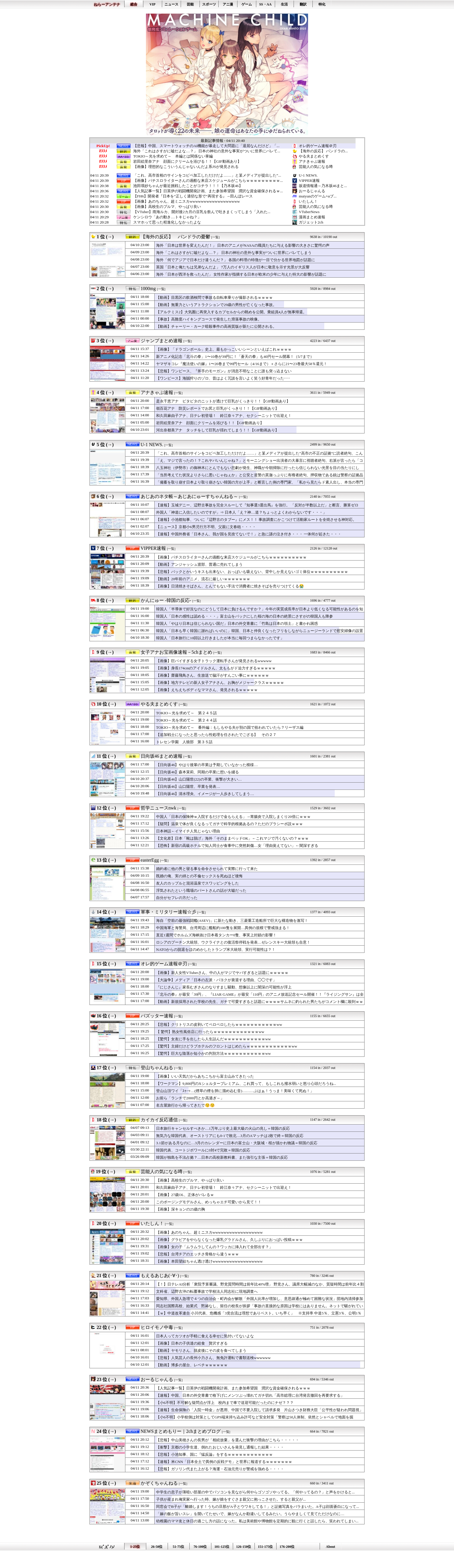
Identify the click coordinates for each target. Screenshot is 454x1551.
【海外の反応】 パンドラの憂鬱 (175, 236)
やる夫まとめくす (314, 156)
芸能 (190, 4)
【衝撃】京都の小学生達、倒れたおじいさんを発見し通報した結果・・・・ (220, 1447)
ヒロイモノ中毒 (157, 1327)
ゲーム (246, 4)
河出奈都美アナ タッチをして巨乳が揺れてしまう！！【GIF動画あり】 (217, 430)
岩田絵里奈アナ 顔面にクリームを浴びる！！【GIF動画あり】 (187, 161)
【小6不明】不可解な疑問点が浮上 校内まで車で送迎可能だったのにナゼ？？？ (225, 1402)
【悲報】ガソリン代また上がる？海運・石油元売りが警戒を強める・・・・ (220, 1469)
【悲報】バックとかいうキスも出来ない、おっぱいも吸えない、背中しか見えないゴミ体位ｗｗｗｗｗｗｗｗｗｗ (252, 572)
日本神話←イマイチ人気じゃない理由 (188, 831)
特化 (321, 4)
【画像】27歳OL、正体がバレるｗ (185, 1195)
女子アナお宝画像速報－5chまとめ (176, 652)
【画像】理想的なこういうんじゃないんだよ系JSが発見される (186, 166)
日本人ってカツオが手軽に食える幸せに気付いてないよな (205, 1336)
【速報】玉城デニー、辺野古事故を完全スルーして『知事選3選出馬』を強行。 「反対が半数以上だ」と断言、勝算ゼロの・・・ (257, 508)
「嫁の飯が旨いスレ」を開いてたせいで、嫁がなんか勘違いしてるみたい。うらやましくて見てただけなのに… (250, 1514)
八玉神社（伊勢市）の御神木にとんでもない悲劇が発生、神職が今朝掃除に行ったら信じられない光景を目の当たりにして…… (257, 470)
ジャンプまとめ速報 (161, 340)
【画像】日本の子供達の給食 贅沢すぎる (192, 1343)
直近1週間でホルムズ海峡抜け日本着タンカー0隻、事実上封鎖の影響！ (216, 935)
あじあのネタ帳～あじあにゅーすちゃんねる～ (189, 496)
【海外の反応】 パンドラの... (323, 151)
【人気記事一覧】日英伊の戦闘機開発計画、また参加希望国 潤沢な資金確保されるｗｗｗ (233, 1388)
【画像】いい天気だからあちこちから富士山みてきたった (205, 1076)
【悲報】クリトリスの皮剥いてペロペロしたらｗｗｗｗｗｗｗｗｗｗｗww (219, 1024)
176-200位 (287, 1547)
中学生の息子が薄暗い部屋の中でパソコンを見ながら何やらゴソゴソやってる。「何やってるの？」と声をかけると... (255, 1492)
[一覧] (215, 237)
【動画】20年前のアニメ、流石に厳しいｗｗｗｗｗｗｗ (207, 579)
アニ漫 (228, 4)
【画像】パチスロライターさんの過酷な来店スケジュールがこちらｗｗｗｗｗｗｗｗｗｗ (231, 557)
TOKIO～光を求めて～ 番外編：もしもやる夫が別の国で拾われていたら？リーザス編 (229, 727)
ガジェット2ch (311, 222)
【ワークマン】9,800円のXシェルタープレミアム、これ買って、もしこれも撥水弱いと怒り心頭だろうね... (246, 1083)
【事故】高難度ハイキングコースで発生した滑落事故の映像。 (208, 319)
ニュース (171, 4)
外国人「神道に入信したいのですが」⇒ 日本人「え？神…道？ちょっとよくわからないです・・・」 (241, 512)
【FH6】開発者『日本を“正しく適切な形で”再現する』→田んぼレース (193, 196)
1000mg (148, 288)
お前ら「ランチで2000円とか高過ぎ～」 (190, 1098)
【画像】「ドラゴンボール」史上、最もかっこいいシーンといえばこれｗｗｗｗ (224, 349)
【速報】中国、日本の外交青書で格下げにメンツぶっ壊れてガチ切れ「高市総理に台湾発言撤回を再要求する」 (250, 1395)
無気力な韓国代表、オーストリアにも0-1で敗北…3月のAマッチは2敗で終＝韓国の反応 (229, 1136)
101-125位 (222, 1547)
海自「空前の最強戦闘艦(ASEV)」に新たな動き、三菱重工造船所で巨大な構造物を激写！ (232, 920)
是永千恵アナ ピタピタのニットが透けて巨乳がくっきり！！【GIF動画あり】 (223, 401)
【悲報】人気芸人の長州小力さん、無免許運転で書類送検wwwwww (213, 1358)
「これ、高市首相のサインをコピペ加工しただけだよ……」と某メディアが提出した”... (207, 175)
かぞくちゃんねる (159, 1483)
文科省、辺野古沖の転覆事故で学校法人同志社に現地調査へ (207, 1291)
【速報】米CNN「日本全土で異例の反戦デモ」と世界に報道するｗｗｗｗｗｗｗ (224, 1462)
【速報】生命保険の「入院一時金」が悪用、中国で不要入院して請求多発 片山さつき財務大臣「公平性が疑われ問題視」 (259, 1410)
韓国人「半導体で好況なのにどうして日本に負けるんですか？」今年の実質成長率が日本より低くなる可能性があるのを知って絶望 (259, 612)
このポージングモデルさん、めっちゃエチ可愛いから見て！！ (208, 1202)
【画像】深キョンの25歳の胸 (180, 1209)
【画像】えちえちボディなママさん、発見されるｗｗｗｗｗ (207, 690)
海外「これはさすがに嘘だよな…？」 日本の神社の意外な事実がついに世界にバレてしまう (234, 252)
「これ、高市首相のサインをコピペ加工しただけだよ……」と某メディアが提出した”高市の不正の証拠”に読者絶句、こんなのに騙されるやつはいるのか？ (259, 456)
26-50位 (157, 1547)
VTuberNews (309, 212)
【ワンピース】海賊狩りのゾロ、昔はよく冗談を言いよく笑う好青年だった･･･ (223, 378)
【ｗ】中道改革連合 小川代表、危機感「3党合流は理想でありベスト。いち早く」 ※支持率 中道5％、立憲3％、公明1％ (258, 1313)
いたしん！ (308, 201)
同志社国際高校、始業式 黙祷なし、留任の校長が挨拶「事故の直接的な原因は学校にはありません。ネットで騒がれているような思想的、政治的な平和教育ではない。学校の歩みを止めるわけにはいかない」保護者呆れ (259, 1309)
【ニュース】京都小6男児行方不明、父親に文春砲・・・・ (206, 527)
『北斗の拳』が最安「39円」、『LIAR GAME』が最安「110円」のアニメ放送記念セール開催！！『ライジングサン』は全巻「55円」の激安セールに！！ (260, 997)
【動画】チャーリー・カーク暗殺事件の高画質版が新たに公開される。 (216, 326)
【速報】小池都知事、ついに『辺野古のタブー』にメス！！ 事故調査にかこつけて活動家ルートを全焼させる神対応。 (256, 519)
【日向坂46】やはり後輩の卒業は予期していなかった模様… (207, 765)
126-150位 (243, 1547)
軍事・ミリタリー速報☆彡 (168, 911)
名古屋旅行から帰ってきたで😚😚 (185, 1105)
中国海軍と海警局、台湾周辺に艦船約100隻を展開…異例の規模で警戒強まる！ (223, 928)
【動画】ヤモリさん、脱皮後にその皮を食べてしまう (201, 1350)
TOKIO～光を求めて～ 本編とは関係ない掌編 (173, 156)
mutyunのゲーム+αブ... (317, 196)
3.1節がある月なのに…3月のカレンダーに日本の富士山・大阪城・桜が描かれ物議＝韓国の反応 (236, 1143)
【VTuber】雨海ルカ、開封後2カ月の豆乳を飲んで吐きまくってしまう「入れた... (201, 211)
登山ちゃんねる (157, 1067)
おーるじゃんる (312, 191)
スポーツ (209, 4)
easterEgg (150, 860)
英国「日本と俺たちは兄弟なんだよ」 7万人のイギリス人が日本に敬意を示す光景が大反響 (233, 267)
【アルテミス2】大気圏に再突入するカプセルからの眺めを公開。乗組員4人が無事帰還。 (231, 312)
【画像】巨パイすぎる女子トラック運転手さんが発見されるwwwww (214, 661)
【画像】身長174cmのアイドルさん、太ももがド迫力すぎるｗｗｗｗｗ (216, 668)
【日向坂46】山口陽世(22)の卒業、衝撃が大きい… (199, 779)
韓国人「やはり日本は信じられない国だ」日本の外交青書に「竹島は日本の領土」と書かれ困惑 (237, 623)
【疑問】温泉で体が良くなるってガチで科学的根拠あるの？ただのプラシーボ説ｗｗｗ (229, 824)
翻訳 (303, 4)
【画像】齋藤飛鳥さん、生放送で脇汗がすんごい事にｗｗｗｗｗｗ (212, 675)
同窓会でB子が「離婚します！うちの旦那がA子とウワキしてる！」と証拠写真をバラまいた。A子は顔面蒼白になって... (257, 1506)
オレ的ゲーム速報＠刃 (317, 146)
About (330, 1547)
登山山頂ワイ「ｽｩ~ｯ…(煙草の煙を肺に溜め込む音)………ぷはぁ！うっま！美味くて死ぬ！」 (235, 1091)
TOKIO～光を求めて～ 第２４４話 (186, 720)
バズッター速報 (157, 1015)
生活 (284, 4)
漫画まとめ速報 (312, 217)
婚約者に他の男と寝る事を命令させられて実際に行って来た (207, 869)
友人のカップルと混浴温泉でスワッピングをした (197, 883)
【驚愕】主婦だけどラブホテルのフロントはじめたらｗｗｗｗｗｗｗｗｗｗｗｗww (226, 1046)
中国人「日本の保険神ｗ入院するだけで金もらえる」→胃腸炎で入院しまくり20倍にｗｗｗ (233, 816)
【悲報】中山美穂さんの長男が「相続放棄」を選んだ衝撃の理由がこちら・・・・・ (227, 1440)
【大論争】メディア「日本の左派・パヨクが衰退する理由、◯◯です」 (216, 980)
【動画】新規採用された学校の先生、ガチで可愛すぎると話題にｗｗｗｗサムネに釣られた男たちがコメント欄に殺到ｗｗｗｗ (259, 1004)
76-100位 (200, 1547)
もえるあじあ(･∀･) (160, 1275)
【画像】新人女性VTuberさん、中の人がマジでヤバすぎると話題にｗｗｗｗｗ (222, 972)
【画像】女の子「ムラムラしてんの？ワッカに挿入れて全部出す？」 (214, 1247)
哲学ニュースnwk (159, 807)
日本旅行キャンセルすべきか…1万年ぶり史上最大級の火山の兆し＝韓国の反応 (223, 1128)
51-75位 (178, 1547)
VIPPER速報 (309, 180)
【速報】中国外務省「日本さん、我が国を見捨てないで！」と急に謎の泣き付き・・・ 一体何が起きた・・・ (248, 534)
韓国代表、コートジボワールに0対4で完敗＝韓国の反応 (203, 1150)
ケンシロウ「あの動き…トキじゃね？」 (167, 217)
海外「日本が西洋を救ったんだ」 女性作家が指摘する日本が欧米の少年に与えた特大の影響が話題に (241, 274)
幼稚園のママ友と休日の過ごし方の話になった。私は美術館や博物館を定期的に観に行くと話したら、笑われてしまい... (257, 1521)
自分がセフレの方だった (176, 898)
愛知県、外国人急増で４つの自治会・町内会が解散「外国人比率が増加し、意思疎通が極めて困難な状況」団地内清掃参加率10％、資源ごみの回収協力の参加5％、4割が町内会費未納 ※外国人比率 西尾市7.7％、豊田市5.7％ (259, 1301)
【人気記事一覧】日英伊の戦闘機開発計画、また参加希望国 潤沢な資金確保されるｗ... (208, 191)
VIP (152, 4)
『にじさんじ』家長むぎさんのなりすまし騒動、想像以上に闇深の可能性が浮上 (224, 987)
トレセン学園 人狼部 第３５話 (184, 742)
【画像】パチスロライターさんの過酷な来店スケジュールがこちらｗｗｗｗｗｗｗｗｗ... (208, 180)
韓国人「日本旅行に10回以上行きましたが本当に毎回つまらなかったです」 (220, 638)
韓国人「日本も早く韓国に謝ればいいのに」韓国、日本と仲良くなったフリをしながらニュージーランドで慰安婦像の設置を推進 (259, 633)
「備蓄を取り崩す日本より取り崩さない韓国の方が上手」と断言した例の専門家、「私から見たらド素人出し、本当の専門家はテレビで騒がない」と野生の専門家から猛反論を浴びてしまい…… (259, 485)
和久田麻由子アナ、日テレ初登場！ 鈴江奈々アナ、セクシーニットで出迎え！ (224, 415)
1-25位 (135, 1547)
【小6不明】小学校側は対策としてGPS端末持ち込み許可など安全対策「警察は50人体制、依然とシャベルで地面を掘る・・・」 (254, 1420)
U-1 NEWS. (308, 175)
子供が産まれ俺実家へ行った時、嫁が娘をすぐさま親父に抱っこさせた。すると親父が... (231, 1499)
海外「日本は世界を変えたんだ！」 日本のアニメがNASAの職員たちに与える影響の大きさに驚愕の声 (242, 245)
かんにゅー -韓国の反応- (166, 600)
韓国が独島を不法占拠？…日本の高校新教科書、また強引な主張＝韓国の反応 (222, 1157)
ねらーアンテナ (107, 4)
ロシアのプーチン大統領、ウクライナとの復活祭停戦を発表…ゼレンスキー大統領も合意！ (233, 942)
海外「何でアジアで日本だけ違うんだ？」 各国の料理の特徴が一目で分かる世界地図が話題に (235, 260)
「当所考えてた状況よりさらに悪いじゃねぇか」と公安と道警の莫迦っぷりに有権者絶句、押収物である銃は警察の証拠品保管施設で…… (259, 478)
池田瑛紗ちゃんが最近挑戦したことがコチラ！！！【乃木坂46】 (187, 185)
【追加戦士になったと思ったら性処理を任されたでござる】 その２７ (216, 735)
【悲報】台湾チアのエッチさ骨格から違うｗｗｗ (197, 1254)
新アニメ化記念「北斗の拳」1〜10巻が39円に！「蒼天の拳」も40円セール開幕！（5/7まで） (235, 356)
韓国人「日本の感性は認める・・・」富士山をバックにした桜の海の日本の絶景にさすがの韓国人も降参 (244, 616)
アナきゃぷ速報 (312, 161)
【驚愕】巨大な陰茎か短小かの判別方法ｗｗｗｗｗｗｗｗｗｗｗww (213, 1053)
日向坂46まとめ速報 (161, 756)
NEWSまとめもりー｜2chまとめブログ (181, 1431)
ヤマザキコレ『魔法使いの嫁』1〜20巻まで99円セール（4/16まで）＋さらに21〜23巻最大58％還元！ (241, 364)
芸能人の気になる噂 (316, 166)
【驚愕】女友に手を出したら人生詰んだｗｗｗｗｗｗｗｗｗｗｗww (213, 1039)
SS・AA (265, 4)
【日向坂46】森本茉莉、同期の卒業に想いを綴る (197, 772)
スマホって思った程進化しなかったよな (167, 222)
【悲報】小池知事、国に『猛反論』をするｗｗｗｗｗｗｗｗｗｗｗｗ (214, 1454)
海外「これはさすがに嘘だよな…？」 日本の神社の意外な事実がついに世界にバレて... (206, 151)
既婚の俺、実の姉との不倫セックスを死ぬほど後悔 (199, 876)
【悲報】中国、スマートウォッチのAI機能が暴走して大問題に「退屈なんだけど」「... (206, 145)
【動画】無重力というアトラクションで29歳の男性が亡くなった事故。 (216, 305)
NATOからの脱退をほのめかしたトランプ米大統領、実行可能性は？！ (215, 949)
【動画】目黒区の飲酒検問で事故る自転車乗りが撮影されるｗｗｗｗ (214, 297)
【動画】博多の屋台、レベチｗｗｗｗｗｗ (192, 1365)
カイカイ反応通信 (159, 1119)
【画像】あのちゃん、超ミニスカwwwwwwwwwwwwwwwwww (186, 201)
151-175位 (265, 1547)
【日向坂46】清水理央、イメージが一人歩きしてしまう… (205, 794)
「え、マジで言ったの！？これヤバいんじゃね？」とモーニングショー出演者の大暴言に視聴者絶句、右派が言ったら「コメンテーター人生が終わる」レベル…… (259, 463)
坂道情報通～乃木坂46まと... (323, 186)
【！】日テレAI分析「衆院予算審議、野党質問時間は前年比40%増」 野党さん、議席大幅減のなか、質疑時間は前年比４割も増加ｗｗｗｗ (260, 1287)
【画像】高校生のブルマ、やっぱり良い (167, 206)
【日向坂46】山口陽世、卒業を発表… (188, 786)
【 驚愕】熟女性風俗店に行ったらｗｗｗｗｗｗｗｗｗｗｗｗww (210, 1032)
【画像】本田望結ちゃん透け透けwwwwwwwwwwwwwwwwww (209, 1261)
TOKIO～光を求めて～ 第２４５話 (186, 713)
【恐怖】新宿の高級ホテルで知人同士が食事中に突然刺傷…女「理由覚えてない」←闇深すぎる (237, 845)
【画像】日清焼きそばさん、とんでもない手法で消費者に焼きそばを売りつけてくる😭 (230, 586)
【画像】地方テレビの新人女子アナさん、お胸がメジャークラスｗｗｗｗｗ (220, 682)
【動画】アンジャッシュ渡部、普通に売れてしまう (199, 564)
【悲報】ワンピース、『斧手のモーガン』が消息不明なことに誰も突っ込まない (224, 371)
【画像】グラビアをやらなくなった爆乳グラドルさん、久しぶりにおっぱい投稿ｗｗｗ (229, 1239)
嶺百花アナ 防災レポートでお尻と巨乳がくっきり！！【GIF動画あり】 (217, 408)
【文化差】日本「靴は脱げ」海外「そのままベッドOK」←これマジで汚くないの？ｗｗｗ (232, 838)
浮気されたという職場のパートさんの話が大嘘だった (201, 890)
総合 (133, 4)
